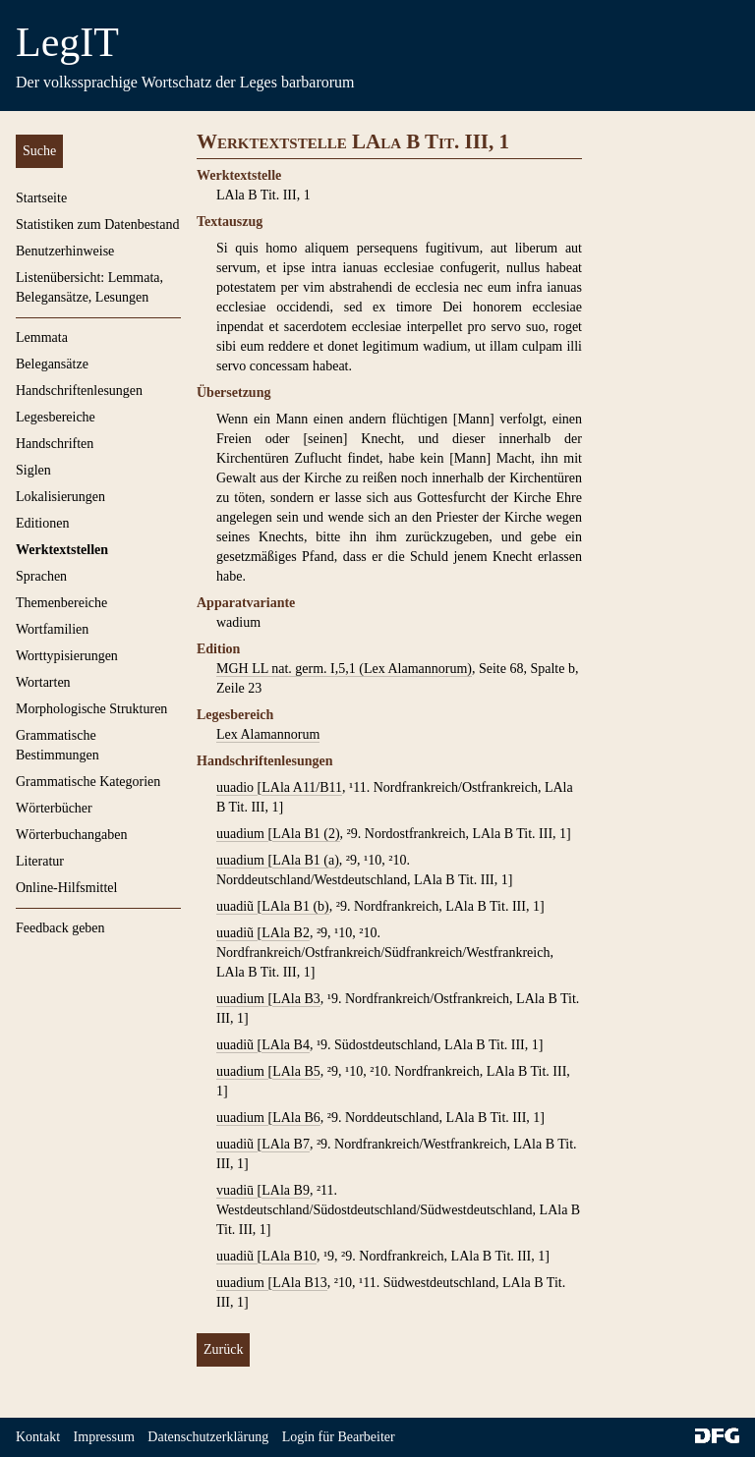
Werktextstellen (62, 549)
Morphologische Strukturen (91, 708)
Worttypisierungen (67, 655)
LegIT (67, 42)
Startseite (41, 198)
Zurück (223, 1349)
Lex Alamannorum (267, 734)
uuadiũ (237, 906)
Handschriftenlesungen (79, 390)
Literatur (40, 861)
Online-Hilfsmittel (66, 887)
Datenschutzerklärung (207, 1436)
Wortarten (43, 682)
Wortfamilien (52, 629)
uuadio (237, 787)
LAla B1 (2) (305, 833)
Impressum (104, 1436)
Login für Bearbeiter (338, 1436)
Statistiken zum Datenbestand (97, 224)
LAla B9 (285, 1190)
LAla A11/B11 (301, 787)
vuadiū (237, 1190)
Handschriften (54, 443)
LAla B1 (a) (305, 860)
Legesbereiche (55, 417)
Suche (39, 150)
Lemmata (42, 337)
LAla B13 (299, 1282)
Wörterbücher (54, 808)
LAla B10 (289, 1256)
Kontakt (38, 1436)
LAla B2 (285, 932)
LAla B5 (296, 1071)
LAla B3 (296, 998)
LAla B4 (285, 1044)
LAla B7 (285, 1144)
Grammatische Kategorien (88, 781)
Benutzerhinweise (65, 251)
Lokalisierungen (60, 496)
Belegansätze (52, 364)
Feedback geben (60, 928)
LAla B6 (296, 1117)
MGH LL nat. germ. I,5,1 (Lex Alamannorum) (344, 668)
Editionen (42, 523)
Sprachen (41, 576)
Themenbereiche (61, 602)
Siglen (33, 470)
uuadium (242, 833)
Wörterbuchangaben (72, 834)
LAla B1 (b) (294, 906)
